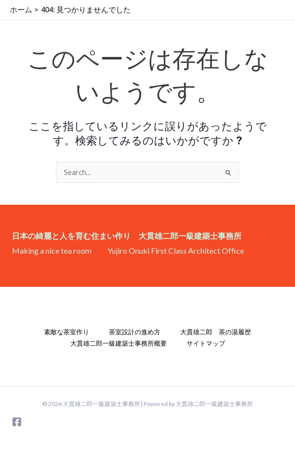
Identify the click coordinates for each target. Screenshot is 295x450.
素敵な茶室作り (66, 332)
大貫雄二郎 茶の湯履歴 (215, 332)
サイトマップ (206, 343)
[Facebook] (17, 422)
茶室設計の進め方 (134, 332)
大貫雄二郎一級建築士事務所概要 (118, 343)
